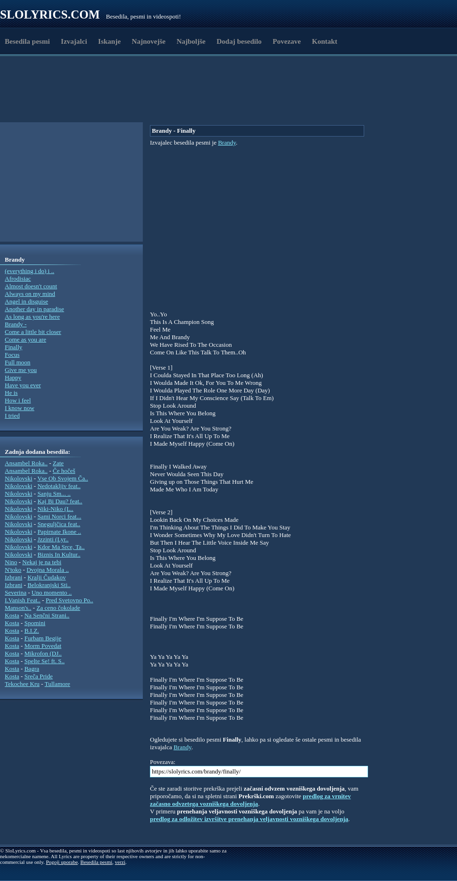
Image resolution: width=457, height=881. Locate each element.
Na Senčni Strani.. (47, 615)
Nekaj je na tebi (41, 562)
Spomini (34, 622)
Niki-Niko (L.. (55, 508)
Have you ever (23, 385)
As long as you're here (32, 316)
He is (11, 392)
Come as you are (25, 339)
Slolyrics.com (50, 14)
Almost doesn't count (31, 286)
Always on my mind (30, 293)
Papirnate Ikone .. (59, 531)
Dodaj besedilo (239, 41)
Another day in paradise (34, 309)
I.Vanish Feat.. (22, 600)
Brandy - (16, 324)
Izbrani (13, 577)
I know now (19, 407)
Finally (13, 347)
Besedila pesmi (27, 41)
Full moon (17, 362)
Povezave (287, 41)
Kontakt (324, 41)
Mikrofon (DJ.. (42, 653)
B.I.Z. (31, 630)
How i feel (18, 400)
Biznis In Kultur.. (59, 554)
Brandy (227, 142)
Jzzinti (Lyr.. (53, 539)
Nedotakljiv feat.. (59, 485)
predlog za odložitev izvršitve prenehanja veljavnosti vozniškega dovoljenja (249, 818)
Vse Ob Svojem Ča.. (62, 478)
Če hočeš (64, 470)
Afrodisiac (18, 278)
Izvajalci (74, 41)
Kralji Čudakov (47, 577)
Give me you (21, 369)
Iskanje (109, 41)
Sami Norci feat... (59, 516)
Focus (12, 354)
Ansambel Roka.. (26, 463)
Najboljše (191, 41)
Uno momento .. (51, 592)
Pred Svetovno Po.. (69, 600)
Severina (15, 592)
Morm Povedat (42, 645)
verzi (120, 862)
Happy (13, 377)
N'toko (13, 569)
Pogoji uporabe (62, 862)
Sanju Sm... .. (54, 493)
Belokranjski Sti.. (49, 584)
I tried (12, 415)
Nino (11, 562)
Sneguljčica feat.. (59, 524)
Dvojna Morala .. (48, 569)
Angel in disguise (26, 301)
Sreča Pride (38, 676)
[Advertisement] (191, 99)
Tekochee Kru (22, 683)
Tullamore (57, 683)
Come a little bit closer (33, 331)
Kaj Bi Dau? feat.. (60, 501)
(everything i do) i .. (29, 270)
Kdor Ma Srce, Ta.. (61, 546)
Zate (58, 463)
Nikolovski (18, 478)
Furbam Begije (42, 638)
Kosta (12, 615)
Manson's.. (18, 607)
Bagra (31, 668)
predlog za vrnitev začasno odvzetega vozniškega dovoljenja (250, 800)
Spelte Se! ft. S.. (44, 661)
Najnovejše (149, 41)
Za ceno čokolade (58, 607)
